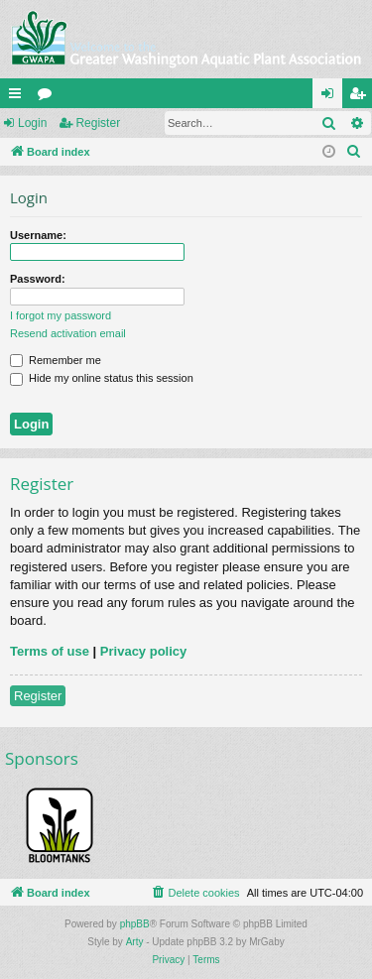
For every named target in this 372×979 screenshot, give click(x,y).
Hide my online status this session (101, 378)
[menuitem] (354, 152)
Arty (135, 941)
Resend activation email (68, 333)
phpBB (135, 923)
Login (32, 123)
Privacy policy (143, 651)
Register (97, 123)
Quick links (19, 97)
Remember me (55, 360)
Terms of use (49, 651)
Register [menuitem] (361, 97)
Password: (37, 279)
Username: (38, 235)
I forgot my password (60, 315)
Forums (49, 97)
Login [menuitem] (331, 97)
